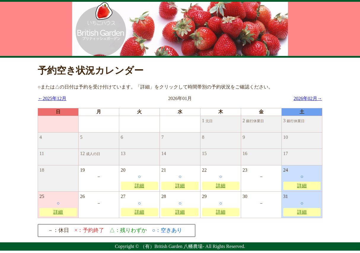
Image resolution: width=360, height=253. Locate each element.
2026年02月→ (308, 98)
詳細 (139, 185)
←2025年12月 (52, 98)
